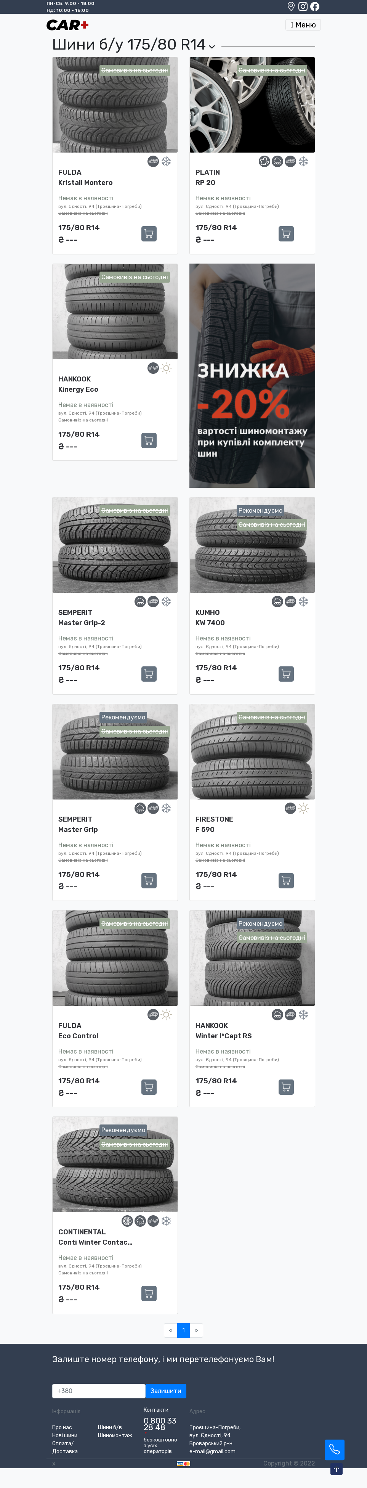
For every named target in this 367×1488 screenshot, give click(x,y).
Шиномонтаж (115, 1435)
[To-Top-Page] (336, 1469)
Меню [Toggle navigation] (303, 24)
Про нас (62, 1427)
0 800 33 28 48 (160, 1424)
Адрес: (198, 1411)
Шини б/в (110, 1427)
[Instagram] (303, 8)
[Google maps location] (292, 8)
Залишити (166, 1391)
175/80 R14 (79, 227)
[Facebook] (314, 8)
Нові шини (64, 1435)
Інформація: (67, 1411)
